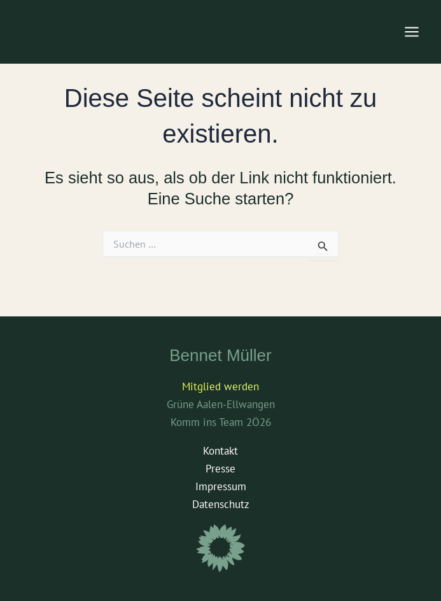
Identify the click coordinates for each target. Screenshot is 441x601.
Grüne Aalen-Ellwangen (221, 404)
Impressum (220, 486)
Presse (220, 469)
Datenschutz (220, 504)
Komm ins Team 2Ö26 (221, 422)
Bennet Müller (220, 355)
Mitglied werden (220, 386)
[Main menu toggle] (412, 31)
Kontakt (220, 451)
